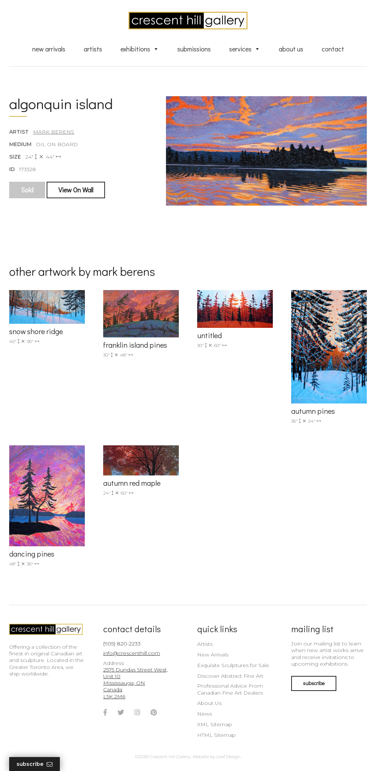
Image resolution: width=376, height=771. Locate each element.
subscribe (314, 683)
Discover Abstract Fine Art (230, 676)
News (204, 713)
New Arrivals (48, 48)
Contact (333, 48)
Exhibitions (139, 48)
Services (244, 48)
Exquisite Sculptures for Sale (233, 665)
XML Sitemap (214, 724)
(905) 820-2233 (122, 643)
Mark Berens (53, 131)
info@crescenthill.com (131, 653)
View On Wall (75, 189)
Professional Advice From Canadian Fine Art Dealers (230, 689)
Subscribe (35, 764)
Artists (93, 48)
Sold (27, 189)
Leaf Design (228, 756)
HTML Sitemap (216, 735)
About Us (291, 48)
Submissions (194, 48)
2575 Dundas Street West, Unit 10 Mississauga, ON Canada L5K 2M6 (135, 683)
